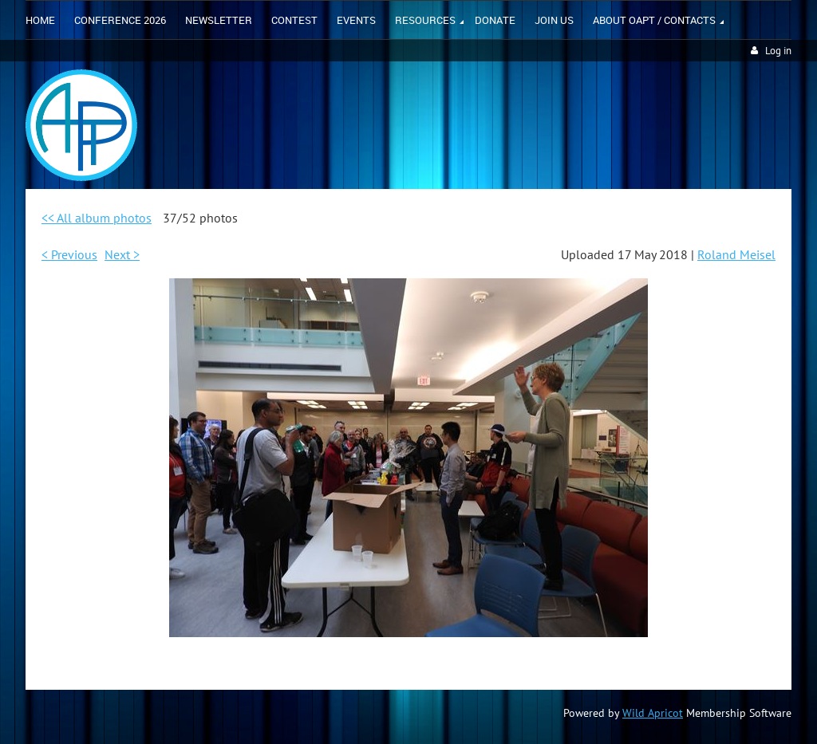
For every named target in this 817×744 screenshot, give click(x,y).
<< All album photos (96, 218)
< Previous (69, 254)
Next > (122, 254)
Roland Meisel (736, 254)
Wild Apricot (652, 713)
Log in (778, 50)
